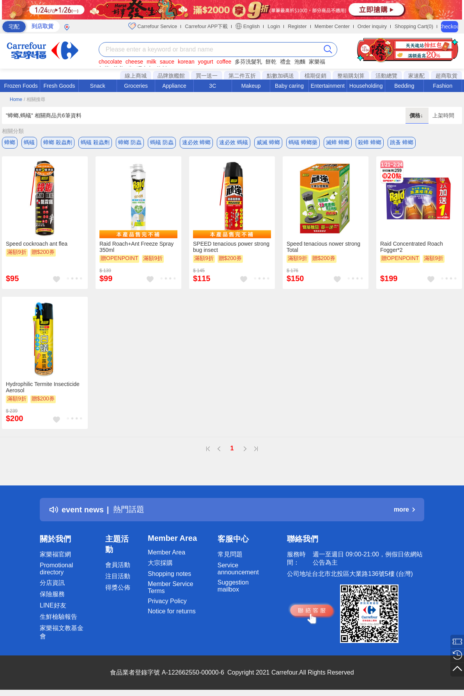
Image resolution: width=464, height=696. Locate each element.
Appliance (174, 86)
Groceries (136, 86)
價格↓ (417, 115)
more (404, 509)
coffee (223, 61)
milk (151, 61)
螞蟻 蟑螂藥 (303, 142)
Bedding (404, 86)
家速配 (416, 76)
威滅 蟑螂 (268, 142)
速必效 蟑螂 (196, 142)
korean (186, 61)
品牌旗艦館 (171, 76)
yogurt (205, 61)
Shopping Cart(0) (414, 26)
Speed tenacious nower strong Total (323, 247)
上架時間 (443, 115)
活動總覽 (386, 76)
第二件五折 (242, 76)
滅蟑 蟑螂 (337, 142)
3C (212, 86)
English (248, 26)
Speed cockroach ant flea (36, 244)
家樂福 (317, 61)
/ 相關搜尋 (34, 99)
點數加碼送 (280, 76)
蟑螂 (9, 142)
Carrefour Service (152, 26)
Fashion (442, 86)
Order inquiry (372, 26)
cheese (134, 61)
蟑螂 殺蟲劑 (57, 142)
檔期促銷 (315, 76)
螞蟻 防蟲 (162, 142)
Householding (366, 86)
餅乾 (271, 61)
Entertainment (328, 86)
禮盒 (285, 61)
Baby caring (289, 86)
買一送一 (207, 76)
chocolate (110, 61)
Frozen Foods (20, 86)
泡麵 (299, 61)
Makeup (251, 86)
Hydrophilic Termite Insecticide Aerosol (43, 387)
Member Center (332, 26)
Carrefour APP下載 (206, 26)
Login (273, 26)
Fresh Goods (59, 86)
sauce (167, 61)
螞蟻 (29, 142)
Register (297, 26)
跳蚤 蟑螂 (401, 142)
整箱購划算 (351, 76)
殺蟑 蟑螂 (369, 142)
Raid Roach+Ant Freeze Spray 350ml (136, 247)
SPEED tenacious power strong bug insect (231, 247)
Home (16, 99)
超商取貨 (446, 76)
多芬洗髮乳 (248, 61)
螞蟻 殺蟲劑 (95, 142)
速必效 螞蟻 (233, 142)
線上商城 (136, 76)
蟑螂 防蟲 (130, 142)
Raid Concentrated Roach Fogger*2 (411, 247)
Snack (97, 86)
